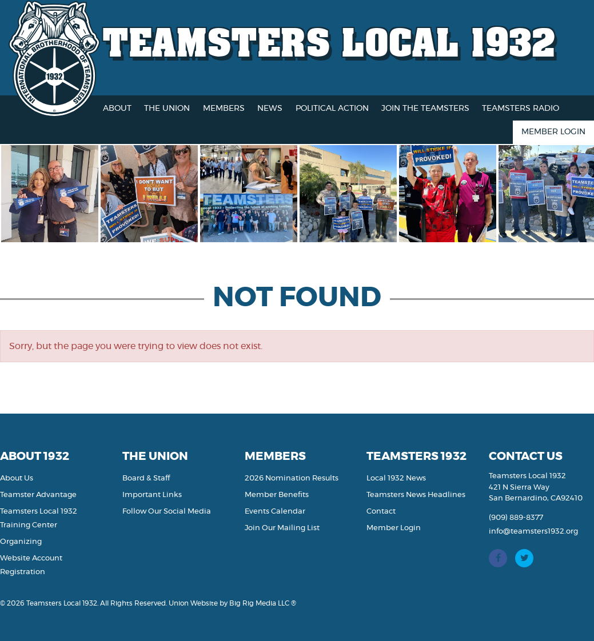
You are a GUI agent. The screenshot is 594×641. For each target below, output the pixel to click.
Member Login (553, 132)
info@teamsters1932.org (533, 531)
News (269, 109)
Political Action (332, 109)
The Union (167, 109)
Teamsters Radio (520, 109)
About (117, 109)
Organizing (21, 542)
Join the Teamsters (425, 109)
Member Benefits (277, 495)
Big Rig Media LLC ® (262, 603)
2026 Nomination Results (291, 478)
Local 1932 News (396, 478)
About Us (16, 478)
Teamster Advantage (38, 495)
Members (224, 109)
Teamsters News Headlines (415, 495)
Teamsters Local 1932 (329, 42)
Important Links (152, 495)
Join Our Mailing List (282, 528)
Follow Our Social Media (166, 511)
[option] (58, 193)
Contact (381, 511)
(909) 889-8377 (516, 518)
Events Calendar (275, 511)
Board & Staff (146, 478)
